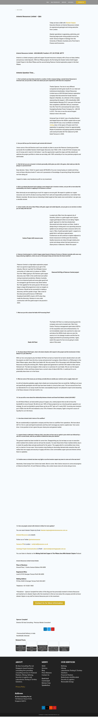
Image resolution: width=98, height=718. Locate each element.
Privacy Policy (20, 687)
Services (64, 2)
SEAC (47, 2)
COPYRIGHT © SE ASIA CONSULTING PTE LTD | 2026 (49, 714)
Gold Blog (70, 2)
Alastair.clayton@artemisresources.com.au (54, 530)
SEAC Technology (55, 2)
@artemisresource (34, 539)
